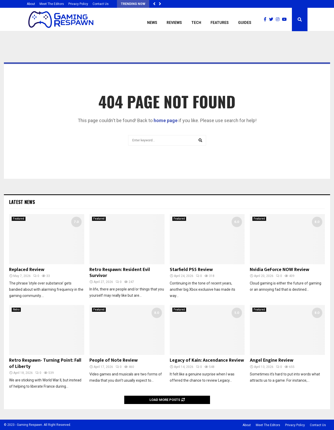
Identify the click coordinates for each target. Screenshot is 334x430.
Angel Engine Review (271, 360)
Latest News (22, 202)
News (152, 23)
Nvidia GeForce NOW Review (279, 270)
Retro (16, 309)
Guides (244, 23)
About (31, 4)
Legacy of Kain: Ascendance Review (207, 360)
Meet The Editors (52, 4)
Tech (196, 23)
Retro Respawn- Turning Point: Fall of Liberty (45, 363)
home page (166, 120)
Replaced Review (26, 270)
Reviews (174, 23)
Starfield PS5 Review (191, 270)
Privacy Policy (78, 4)
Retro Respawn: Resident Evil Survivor (119, 273)
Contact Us (101, 4)
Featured (18, 218)
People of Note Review (113, 360)
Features (220, 23)
